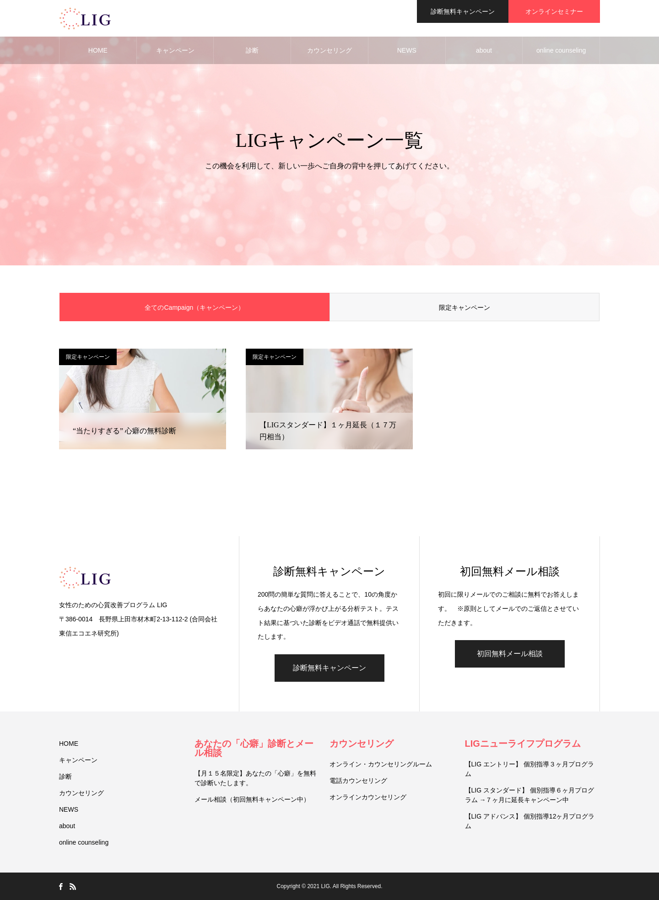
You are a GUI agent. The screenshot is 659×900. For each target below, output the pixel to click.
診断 (252, 50)
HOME (98, 50)
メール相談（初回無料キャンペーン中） (252, 799)
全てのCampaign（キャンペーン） (194, 307)
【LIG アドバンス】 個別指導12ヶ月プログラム (530, 821)
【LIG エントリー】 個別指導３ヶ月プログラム (529, 768)
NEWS (406, 50)
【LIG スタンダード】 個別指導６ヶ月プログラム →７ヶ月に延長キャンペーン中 (529, 795)
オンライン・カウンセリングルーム (381, 764)
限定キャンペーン (464, 307)
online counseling (561, 50)
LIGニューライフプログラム (523, 743)
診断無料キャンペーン (329, 668)
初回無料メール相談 (510, 653)
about (484, 50)
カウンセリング (329, 50)
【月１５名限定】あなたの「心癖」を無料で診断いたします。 (255, 778)
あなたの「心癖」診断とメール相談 (253, 748)
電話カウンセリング (358, 780)
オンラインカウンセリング (368, 797)
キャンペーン (175, 50)
